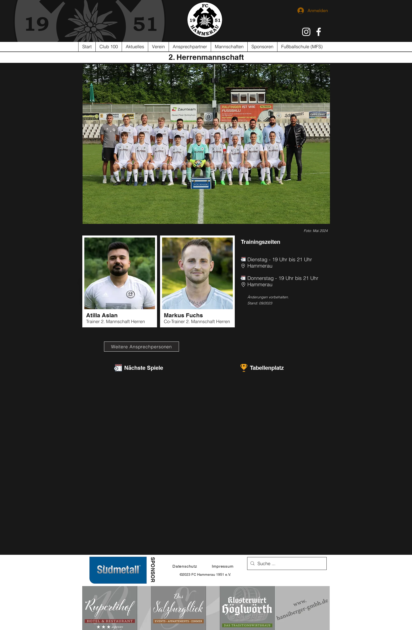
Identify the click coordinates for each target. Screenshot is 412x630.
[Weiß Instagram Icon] (306, 31)
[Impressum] (223, 566)
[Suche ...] (287, 563)
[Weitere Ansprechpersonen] (141, 347)
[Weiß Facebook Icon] (318, 31)
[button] (158, 46)
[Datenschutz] (185, 566)
